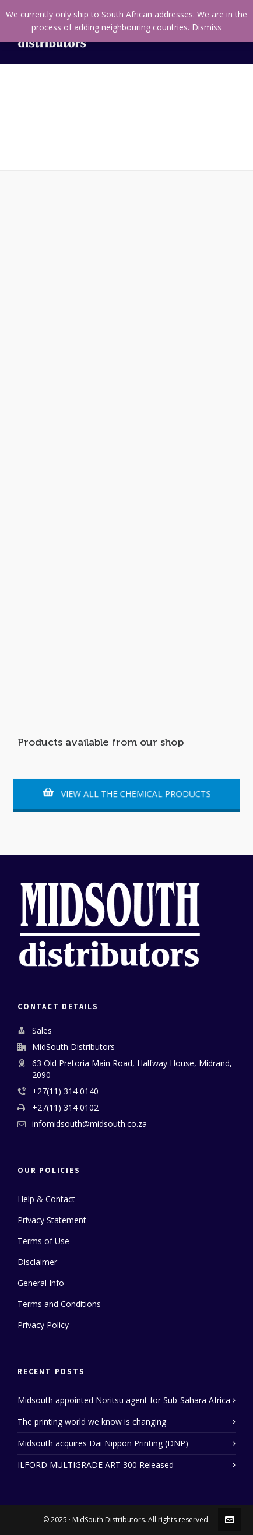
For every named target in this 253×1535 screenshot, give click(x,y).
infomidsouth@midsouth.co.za (89, 1123)
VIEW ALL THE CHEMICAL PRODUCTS (126, 793)
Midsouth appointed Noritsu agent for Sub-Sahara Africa (123, 1400)
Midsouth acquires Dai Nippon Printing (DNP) (102, 1443)
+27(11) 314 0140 (65, 1091)
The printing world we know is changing (91, 1421)
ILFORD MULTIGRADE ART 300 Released (95, 1464)
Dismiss (207, 27)
